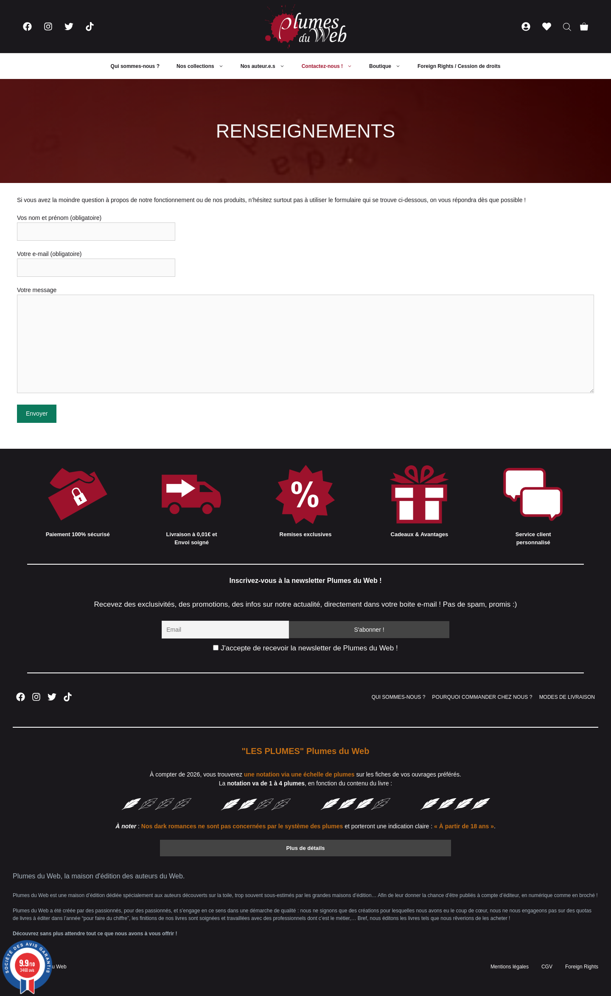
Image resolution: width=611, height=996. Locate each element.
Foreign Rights (581, 967)
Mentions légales (509, 967)
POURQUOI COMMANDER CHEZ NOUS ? (482, 697)
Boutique (389, 66)
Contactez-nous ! (331, 66)
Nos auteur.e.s (267, 66)
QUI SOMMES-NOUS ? (399, 697)
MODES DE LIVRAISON (567, 697)
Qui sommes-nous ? (135, 66)
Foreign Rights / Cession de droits (459, 66)
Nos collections (204, 66)
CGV (546, 967)
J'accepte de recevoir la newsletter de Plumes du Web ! (305, 648)
